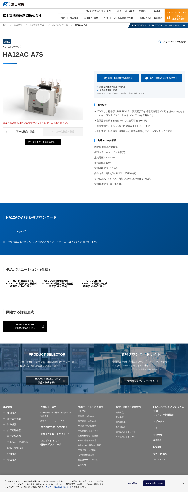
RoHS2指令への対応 (87, 444)
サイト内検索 (160, 457)
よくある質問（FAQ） (109, 90)
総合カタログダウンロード (52, 424)
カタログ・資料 (48, 410)
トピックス (159, 424)
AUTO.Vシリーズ (60, 25)
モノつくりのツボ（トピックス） (99, 11)
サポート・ (83, 410)
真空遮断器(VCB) (37, 25)
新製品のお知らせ (86, 419)
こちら (60, 242)
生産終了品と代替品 (87, 429)
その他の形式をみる (21, 329)
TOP (5, 25)
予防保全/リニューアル (88, 434)
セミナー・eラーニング (125, 11)
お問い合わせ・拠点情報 (128, 410)
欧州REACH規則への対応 (89, 448)
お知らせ (82, 468)
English (157, 11)
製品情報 (18, 25)
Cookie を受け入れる (154, 483)
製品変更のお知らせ (87, 424)
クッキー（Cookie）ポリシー (57, 487)
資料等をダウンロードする (141, 384)
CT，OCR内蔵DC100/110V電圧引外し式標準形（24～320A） (93, 284)
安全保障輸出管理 (86, 458)
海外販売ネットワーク (126, 440)
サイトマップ (159, 462)
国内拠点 (120, 416)
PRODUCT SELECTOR (52, 430)
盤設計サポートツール (88, 463)
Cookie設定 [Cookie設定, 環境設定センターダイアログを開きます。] (132, 483)
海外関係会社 (122, 430)
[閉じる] (183, 483)
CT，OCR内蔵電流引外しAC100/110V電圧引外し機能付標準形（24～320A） (21, 284)
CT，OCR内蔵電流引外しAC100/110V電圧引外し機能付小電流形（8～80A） (57, 284)
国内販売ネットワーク (126, 435)
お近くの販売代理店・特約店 (112, 87)
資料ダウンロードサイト (53, 437)
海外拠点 (120, 420)
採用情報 (157, 444)
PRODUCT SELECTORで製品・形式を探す (47, 384)
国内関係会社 (122, 425)
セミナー (157, 431)
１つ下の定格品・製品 (23, 132)
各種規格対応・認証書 (88, 439)
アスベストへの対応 (87, 453)
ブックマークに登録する (44, 142)
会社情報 (142, 11)
